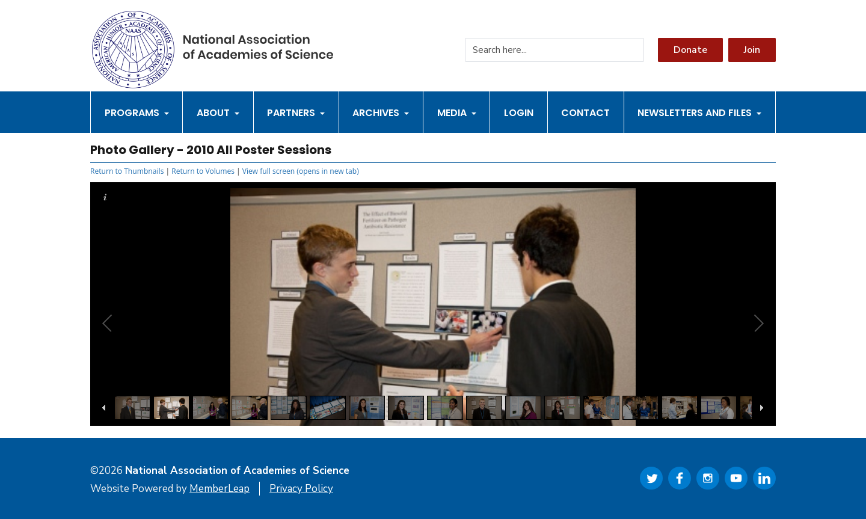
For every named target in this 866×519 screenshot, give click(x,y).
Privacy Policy (301, 489)
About (218, 113)
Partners (296, 113)
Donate (690, 50)
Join (752, 50)
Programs (137, 113)
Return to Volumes (203, 171)
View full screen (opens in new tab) (300, 171)
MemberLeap (219, 489)
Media (456, 113)
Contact (585, 113)
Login (518, 113)
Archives (380, 113)
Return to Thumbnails (127, 171)
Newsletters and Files (699, 113)
